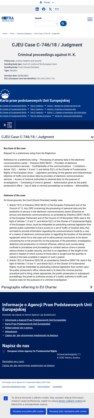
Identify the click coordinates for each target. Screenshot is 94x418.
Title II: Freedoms (36, 106)
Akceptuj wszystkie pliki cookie (28, 411)
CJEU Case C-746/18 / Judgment (47, 34)
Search (38, 18)
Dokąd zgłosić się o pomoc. (19, 327)
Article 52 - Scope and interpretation (68, 116)
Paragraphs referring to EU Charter (29, 287)
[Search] (46, 23)
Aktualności (11, 331)
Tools (12, 34)
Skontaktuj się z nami (13, 361)
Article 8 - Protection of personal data (61, 109)
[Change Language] (47, 2)
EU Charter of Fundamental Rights (13, 106)
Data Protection (44, 387)
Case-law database (24, 34)
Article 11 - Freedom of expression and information (66, 113)
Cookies (32, 387)
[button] (37, 9)
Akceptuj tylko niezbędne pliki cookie (68, 411)
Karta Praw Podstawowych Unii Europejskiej (27, 324)
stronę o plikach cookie (70, 401)
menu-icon (90, 19)
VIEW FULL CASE (9, 125)
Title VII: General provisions (40, 116)
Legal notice (21, 387)
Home (4, 34)
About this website (9, 387)
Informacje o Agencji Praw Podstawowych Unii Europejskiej (35, 320)
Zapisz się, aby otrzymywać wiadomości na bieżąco (31, 335)
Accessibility (57, 387)
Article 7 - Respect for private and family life (63, 106)
